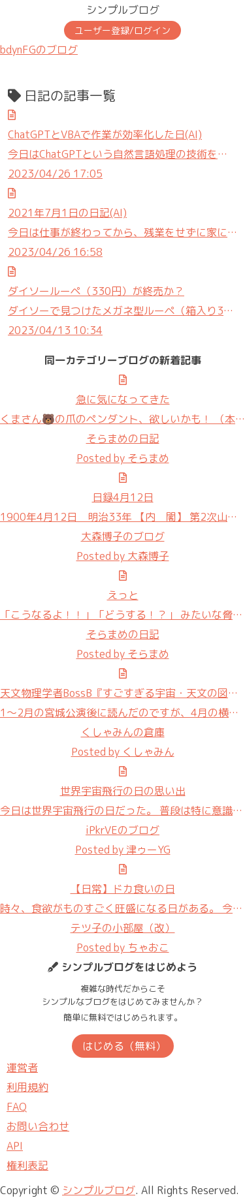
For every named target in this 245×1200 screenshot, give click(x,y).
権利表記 (27, 1165)
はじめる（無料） (124, 1046)
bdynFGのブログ (39, 49)
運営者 (22, 1067)
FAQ (17, 1107)
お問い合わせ (38, 1126)
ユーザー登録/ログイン (122, 30)
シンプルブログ (122, 10)
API (15, 1146)
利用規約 (27, 1087)
